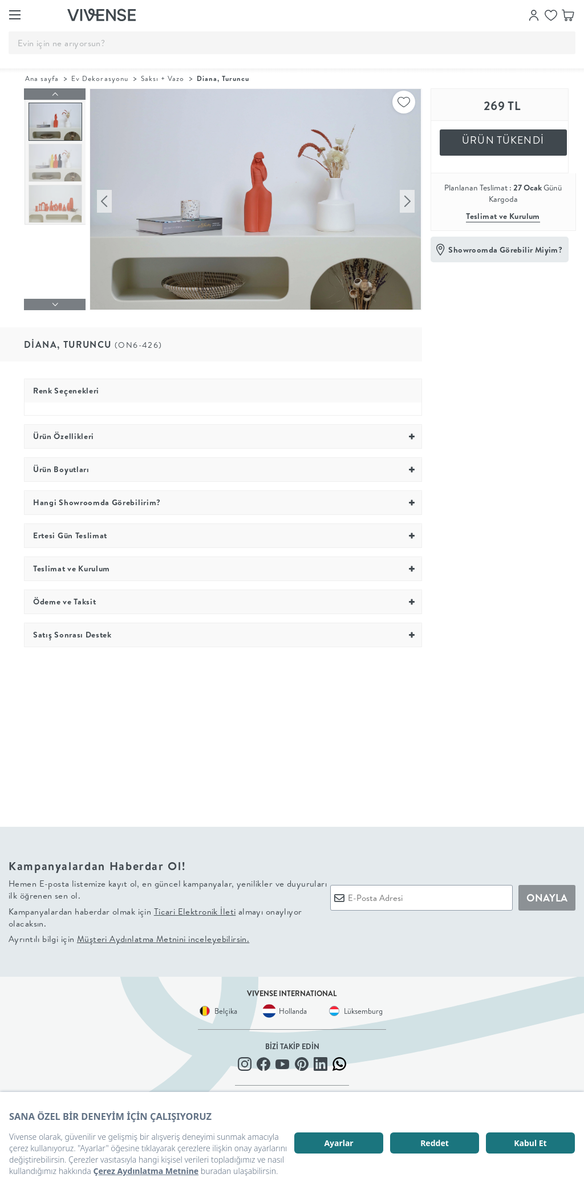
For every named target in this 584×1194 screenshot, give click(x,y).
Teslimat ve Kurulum (503, 216)
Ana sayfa (42, 78)
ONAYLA (546, 898)
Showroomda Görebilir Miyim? (505, 249)
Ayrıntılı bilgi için (129, 939)
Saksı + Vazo (162, 78)
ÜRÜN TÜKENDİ (503, 140)
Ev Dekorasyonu (99, 78)
